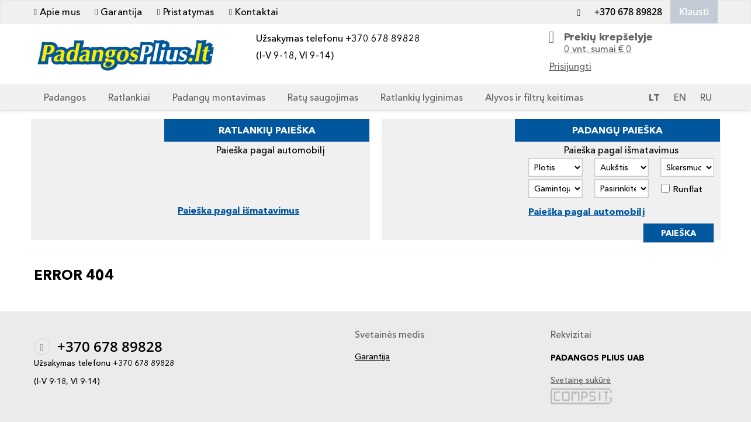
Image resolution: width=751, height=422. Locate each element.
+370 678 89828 (616, 12)
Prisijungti (570, 66)
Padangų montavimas (218, 97)
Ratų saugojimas (323, 97)
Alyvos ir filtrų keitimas (534, 97)
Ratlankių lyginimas (421, 97)
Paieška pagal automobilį (586, 211)
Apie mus (57, 12)
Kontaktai (254, 12)
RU (706, 97)
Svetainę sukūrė (581, 380)
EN (680, 97)
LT (654, 97)
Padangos (65, 97)
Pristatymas (185, 12)
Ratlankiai (129, 97)
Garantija (119, 12)
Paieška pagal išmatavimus (238, 210)
